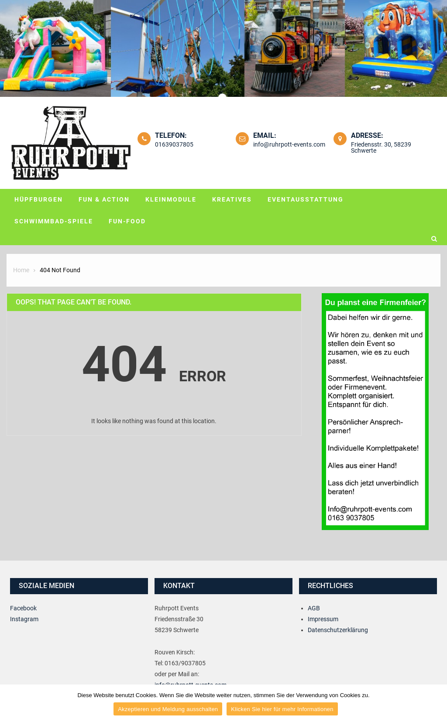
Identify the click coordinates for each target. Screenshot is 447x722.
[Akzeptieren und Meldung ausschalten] (436, 703)
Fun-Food (127, 221)
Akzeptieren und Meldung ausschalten (168, 709)
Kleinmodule (170, 199)
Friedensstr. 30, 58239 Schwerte (381, 147)
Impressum (323, 619)
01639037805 (174, 144)
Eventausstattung (306, 199)
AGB (314, 608)
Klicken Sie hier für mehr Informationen (282, 709)
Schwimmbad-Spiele (53, 221)
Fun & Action (104, 199)
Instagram (24, 619)
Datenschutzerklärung (338, 629)
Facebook (23, 608)
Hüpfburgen (38, 199)
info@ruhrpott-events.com (289, 144)
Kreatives (232, 199)
